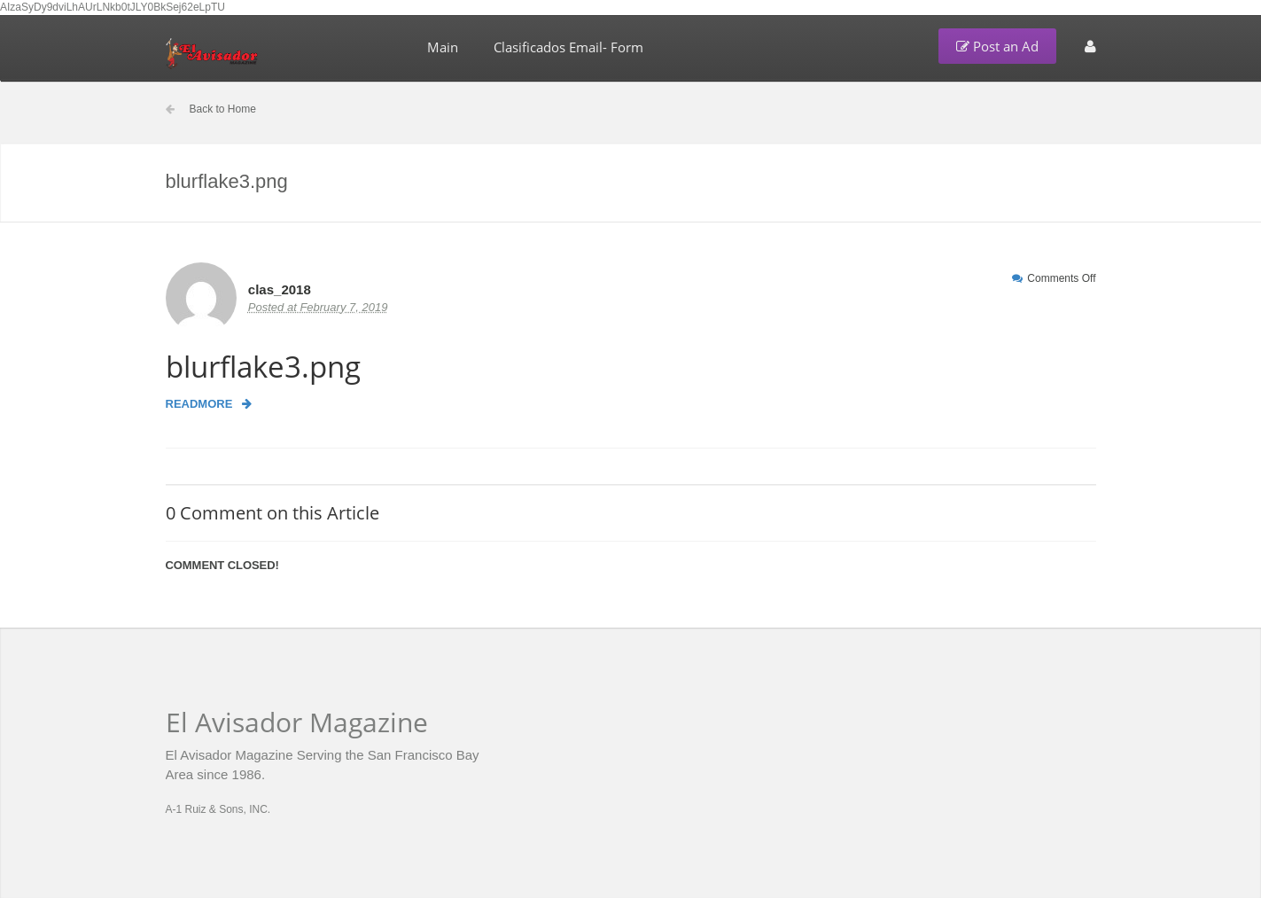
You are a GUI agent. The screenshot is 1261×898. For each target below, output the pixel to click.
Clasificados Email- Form (568, 47)
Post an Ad (997, 46)
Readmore (209, 403)
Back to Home (223, 109)
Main (442, 47)
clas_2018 (279, 289)
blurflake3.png (263, 367)
